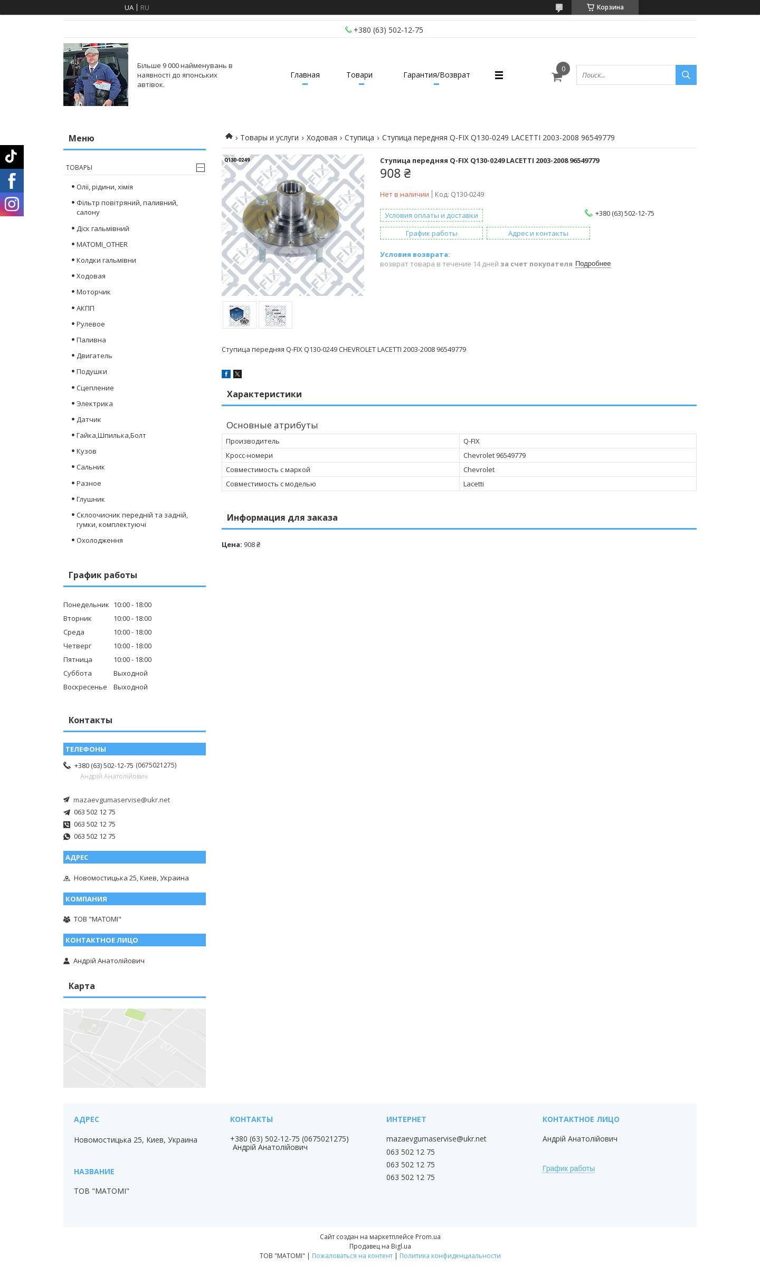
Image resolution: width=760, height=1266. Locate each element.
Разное (89, 483)
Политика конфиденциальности (450, 1255)
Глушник (91, 499)
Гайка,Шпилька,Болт (111, 435)
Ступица (359, 137)
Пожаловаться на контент (352, 1255)
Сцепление (95, 387)
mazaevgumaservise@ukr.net (121, 799)
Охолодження (100, 540)
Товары (79, 167)
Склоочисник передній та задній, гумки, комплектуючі (132, 519)
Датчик (89, 419)
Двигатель (94, 355)
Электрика (95, 403)
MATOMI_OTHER (102, 244)
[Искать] (686, 75)
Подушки (92, 371)
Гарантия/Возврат (436, 75)
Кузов (87, 451)
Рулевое (91, 324)
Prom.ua (428, 1236)
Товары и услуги (269, 137)
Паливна (91, 339)
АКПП (85, 308)
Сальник (91, 467)
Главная (305, 75)
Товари (359, 75)
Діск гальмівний (103, 228)
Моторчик (94, 291)
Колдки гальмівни (106, 260)
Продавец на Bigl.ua (380, 1246)
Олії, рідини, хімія (105, 186)
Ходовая (322, 137)
